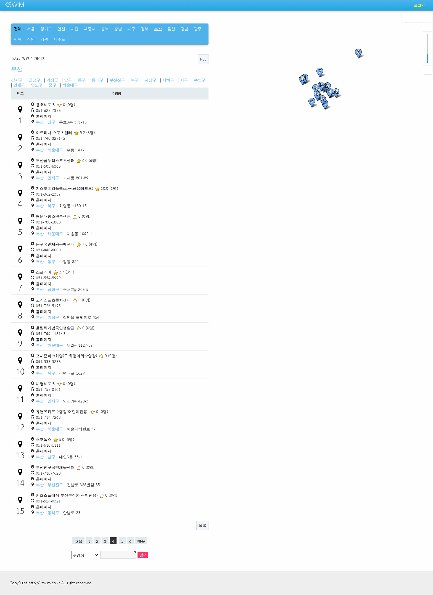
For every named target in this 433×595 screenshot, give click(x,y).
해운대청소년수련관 (54, 216)
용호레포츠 (46, 104)
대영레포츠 (46, 383)
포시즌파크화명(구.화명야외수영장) (67, 355)
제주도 (59, 39)
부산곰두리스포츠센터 (56, 160)
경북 (145, 28)
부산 (16, 69)
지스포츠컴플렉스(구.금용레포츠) (65, 188)
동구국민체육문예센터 (56, 244)
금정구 (34, 80)
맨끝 (141, 541)
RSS (203, 59)
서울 (31, 28)
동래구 (97, 80)
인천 (61, 28)
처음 (78, 541)
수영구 (199, 80)
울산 (171, 28)
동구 (82, 80)
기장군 (52, 80)
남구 (68, 80)
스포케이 (44, 271)
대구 (131, 28)
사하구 (168, 80)
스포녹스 (44, 439)
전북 (18, 39)
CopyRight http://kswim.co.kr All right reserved (50, 582)
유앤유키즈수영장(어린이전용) (63, 411)
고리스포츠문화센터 (54, 299)
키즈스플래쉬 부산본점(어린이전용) (67, 495)
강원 (44, 39)
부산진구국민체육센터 (56, 467)
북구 (135, 80)
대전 (74, 28)
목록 (202, 525)
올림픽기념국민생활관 (56, 327)
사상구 (150, 80)
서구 (184, 80)
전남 (31, 39)
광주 (198, 28)
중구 (52, 85)
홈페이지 (43, 116)
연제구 (19, 85)
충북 (105, 28)
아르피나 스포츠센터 (54, 132)
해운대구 (70, 85)
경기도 (46, 28)
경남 (184, 28)
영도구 (37, 85)
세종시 (90, 28)
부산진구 (117, 80)
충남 (118, 28)
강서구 (17, 80)
